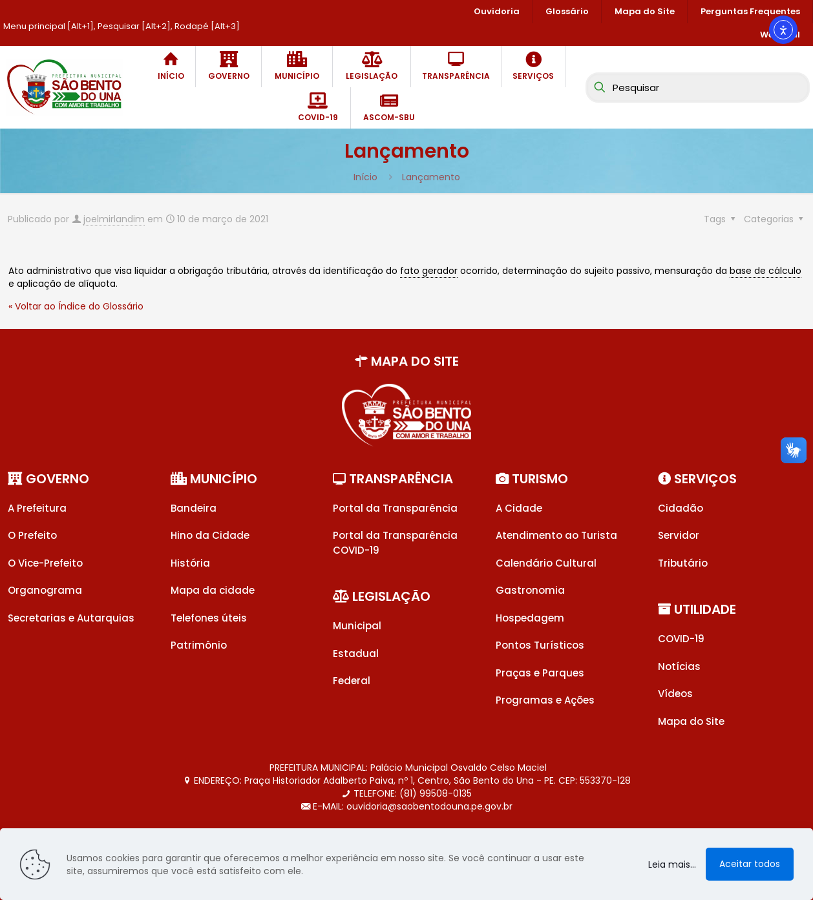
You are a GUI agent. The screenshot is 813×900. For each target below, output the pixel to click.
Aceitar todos (749, 863)
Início (365, 177)
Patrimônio (199, 645)
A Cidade (519, 508)
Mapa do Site (691, 721)
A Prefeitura (37, 508)
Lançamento (431, 177)
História (190, 563)
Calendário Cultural (546, 563)
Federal (351, 680)
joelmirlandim (114, 219)
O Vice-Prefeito (45, 563)
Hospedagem (530, 618)
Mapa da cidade (213, 590)
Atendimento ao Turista (556, 535)
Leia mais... (672, 864)
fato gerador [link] (429, 270)
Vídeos (675, 693)
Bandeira (193, 508)
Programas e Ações (545, 700)
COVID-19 (681, 638)
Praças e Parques (540, 673)
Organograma (45, 590)
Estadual (356, 653)
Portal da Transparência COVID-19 (395, 542)
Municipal (357, 626)
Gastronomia (530, 590)
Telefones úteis (209, 618)
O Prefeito (32, 535)
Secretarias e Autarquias (71, 618)
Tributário (683, 563)
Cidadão (680, 508)
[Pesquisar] (698, 87)
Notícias (679, 666)
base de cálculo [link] (765, 270)
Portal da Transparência (395, 508)
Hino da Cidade (210, 535)
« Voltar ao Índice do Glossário (75, 306)
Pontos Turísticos (540, 645)
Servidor (678, 535)
